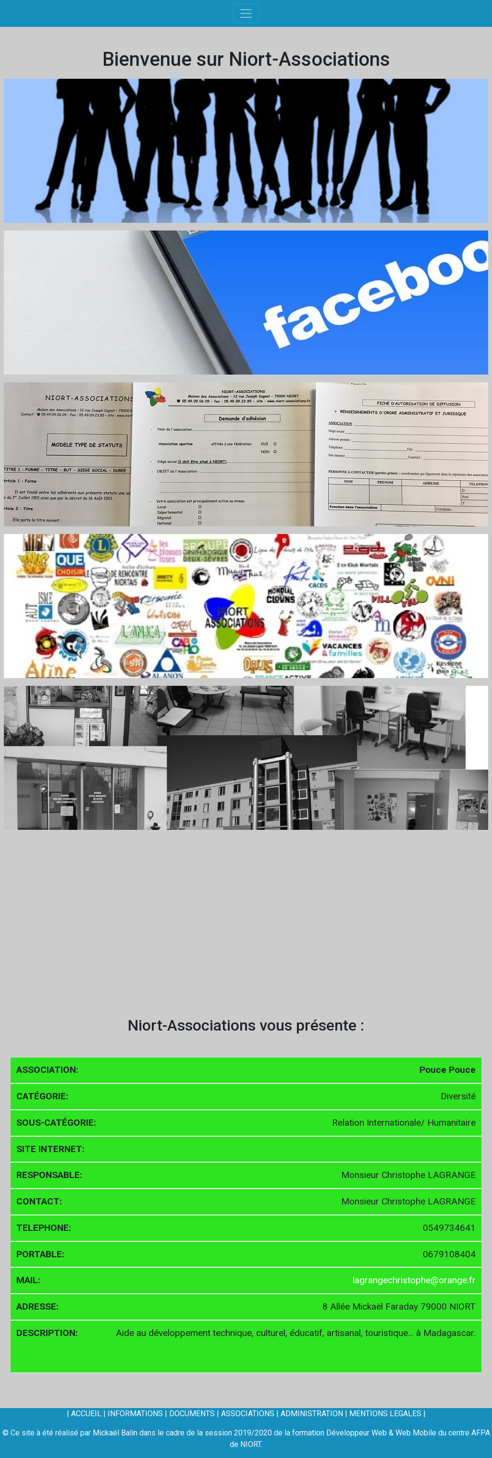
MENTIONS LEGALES (385, 1413)
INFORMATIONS (135, 1413)
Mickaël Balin (115, 1432)
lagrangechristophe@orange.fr (414, 1280)
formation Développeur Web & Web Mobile (365, 1432)
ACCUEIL (86, 1413)
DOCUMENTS (192, 1413)
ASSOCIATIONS (247, 1413)
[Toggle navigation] (246, 13)
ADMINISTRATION (312, 1413)
